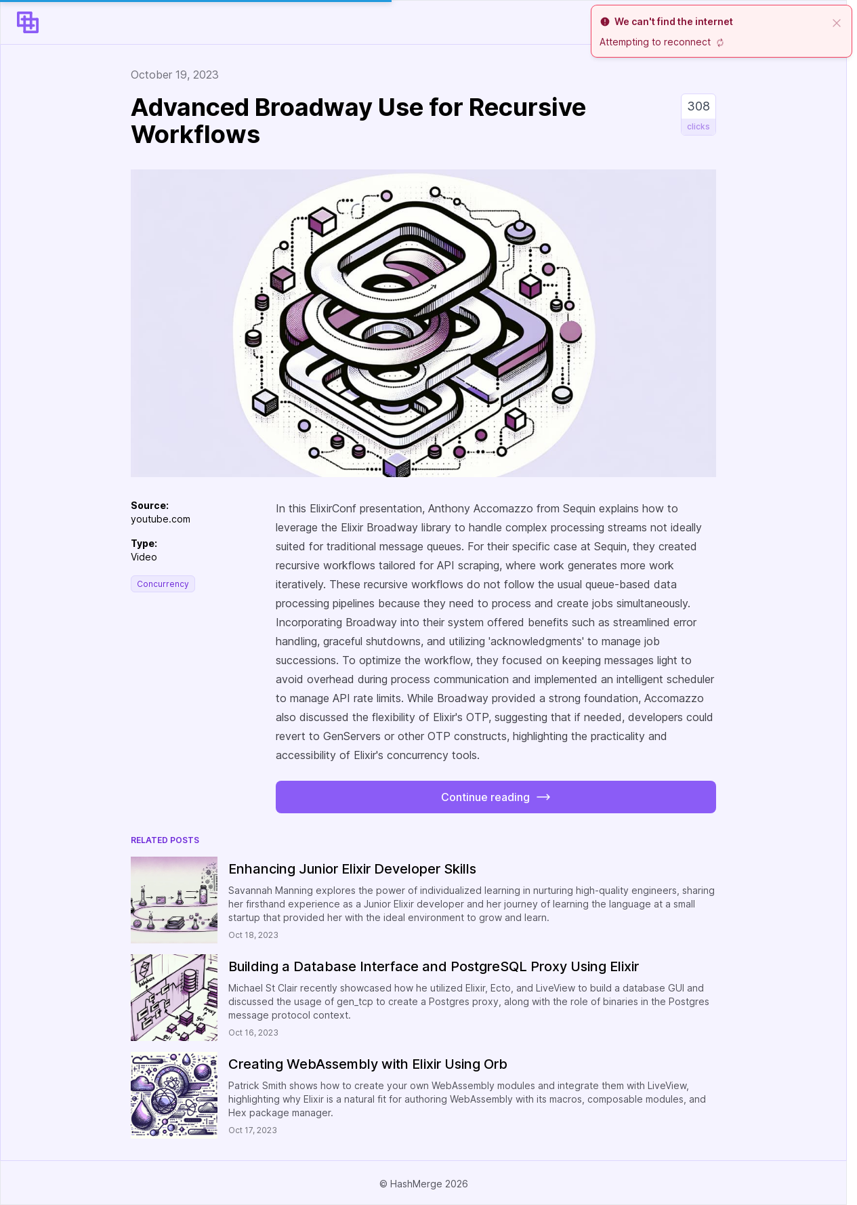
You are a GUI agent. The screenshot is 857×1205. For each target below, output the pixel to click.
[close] (836, 21)
